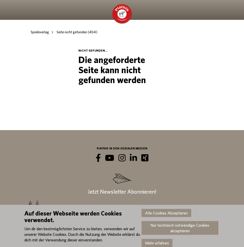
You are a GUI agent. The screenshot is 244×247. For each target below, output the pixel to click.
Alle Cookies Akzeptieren (166, 213)
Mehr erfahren (157, 243)
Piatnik (122, 14)
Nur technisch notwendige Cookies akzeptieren (179, 228)
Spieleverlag (40, 32)
